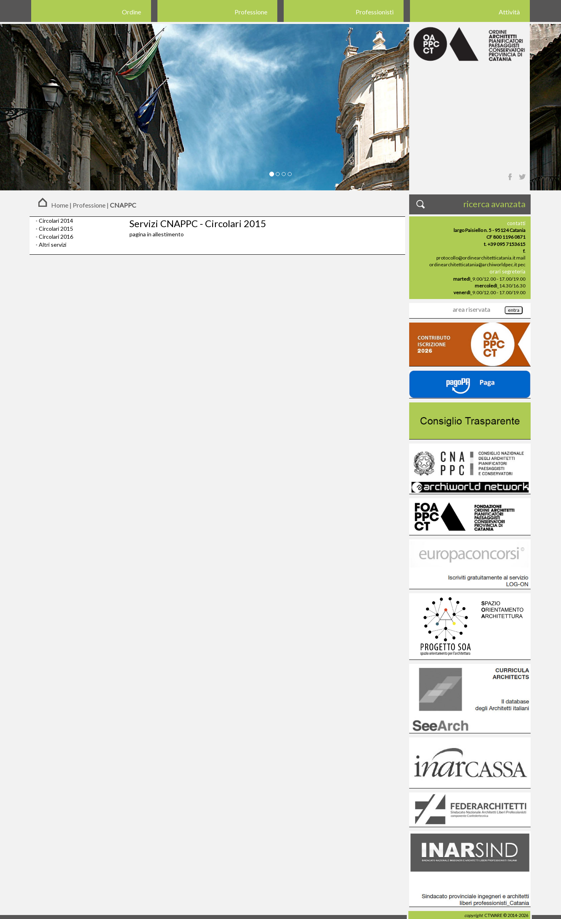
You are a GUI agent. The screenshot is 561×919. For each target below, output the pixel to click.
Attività (509, 12)
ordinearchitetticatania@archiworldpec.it (473, 264)
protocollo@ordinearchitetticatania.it (475, 258)
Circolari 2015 (56, 228)
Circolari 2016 (56, 236)
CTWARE (493, 915)
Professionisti (375, 12)
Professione (251, 12)
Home (59, 205)
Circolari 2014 (56, 220)
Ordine (131, 12)
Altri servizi (52, 244)
